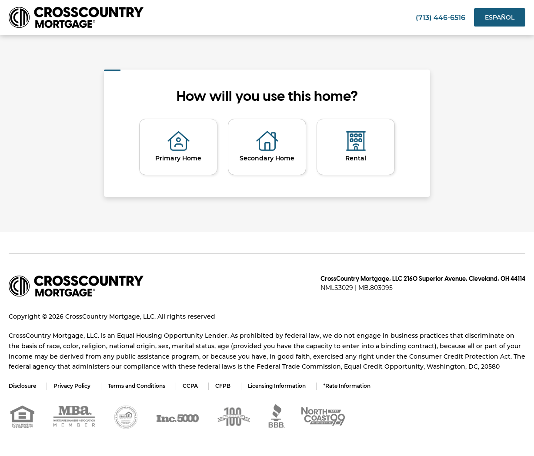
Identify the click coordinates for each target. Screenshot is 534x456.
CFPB (222, 386)
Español (499, 17)
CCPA (190, 386)
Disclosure (22, 386)
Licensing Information (277, 386)
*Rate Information (346, 386)
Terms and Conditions (136, 386)
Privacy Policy (71, 386)
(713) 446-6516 (440, 17)
